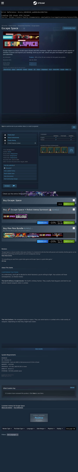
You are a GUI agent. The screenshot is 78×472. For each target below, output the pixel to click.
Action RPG (56, 70)
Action (38, 70)
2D (34, 70)
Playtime (50, 432)
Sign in (3, 127)
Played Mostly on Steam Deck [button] (62, 438)
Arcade (25, 70)
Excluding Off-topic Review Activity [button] (32, 438)
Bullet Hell (19, 70)
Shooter (30, 70)
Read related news (9, 174)
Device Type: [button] (32, 441)
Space (13, 70)
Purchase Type (18, 432)
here (34, 394)
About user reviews (7, 409)
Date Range (40, 432)
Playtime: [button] (47, 438)
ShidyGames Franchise (24, 27)
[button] (69, 205)
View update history (9, 172)
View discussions (8, 177)
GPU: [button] (23, 441)
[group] (39, 440)
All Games (4, 27)
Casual (62, 70)
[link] (56, 223)
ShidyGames (33, 64)
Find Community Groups (11, 180)
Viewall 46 (71, 151)
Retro (67, 70)
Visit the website (9, 166)
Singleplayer (45, 70)
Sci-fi (50, 70)
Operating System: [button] (7, 441)
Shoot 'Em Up (7, 70)
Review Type (6, 432)
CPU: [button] (17, 441)
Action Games (12, 27)
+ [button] (70, 70)
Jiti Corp (4, 262)
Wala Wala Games (7, 257)
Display (59, 432)
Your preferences (18, 409)
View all (72, 388)
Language (30, 432)
